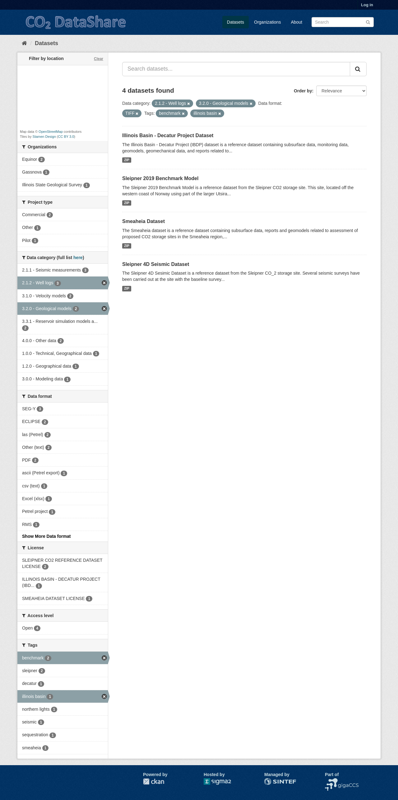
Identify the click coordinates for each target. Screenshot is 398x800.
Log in (367, 4)
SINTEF (272, 781)
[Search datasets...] (236, 69)
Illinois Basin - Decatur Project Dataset (167, 135)
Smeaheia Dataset (143, 221)
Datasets (235, 22)
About (296, 22)
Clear (98, 59)
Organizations (267, 22)
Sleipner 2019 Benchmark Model (160, 178)
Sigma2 (222, 781)
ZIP (126, 160)
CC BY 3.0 (66, 136)
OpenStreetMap (51, 131)
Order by (303, 90)
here (78, 257)
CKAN (153, 781)
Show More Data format (46, 536)
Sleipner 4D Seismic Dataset (155, 264)
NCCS (331, 781)
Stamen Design (44, 136)
